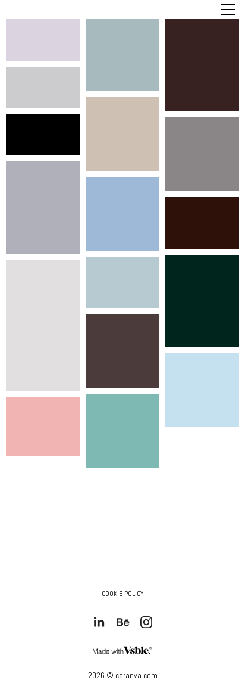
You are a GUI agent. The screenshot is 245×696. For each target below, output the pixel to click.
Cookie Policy (122, 593)
